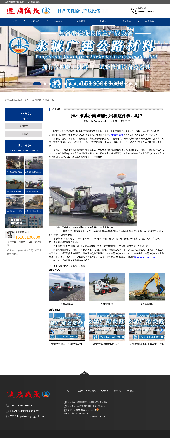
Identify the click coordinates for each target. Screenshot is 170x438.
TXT (99, 416)
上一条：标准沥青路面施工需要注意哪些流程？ (71, 260)
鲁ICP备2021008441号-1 (85, 410)
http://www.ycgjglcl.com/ (101, 121)
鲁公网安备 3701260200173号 (77, 413)
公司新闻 (24, 126)
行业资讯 (49, 100)
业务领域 (58, 21)
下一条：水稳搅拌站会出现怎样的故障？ (68, 266)
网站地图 (93, 416)
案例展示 (81, 21)
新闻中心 (104, 21)
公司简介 (35, 21)
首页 (14, 21)
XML (103, 416)
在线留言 (126, 21)
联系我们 (149, 21)
